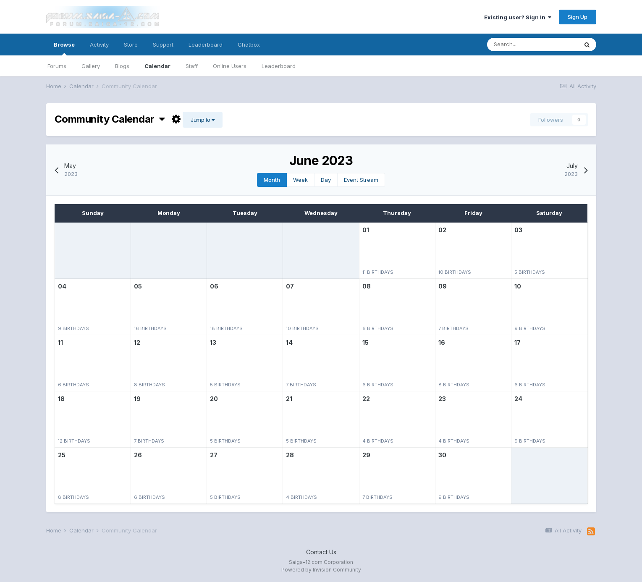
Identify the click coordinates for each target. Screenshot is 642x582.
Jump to (203, 119)
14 (289, 342)
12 (137, 342)
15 (365, 342)
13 (213, 342)
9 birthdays (73, 328)
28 (290, 455)
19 (137, 398)
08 (366, 286)
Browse (64, 48)
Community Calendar (110, 119)
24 (518, 398)
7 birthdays (453, 328)
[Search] (532, 44)
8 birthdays (149, 385)
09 (442, 286)
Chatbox (249, 44)
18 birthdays (226, 328)
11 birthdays (377, 272)
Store (131, 44)
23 (442, 398)
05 (138, 286)
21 (289, 398)
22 (366, 398)
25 (62, 455)
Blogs (122, 66)
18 (61, 398)
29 (366, 455)
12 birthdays (74, 441)
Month (272, 179)
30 (442, 455)
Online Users (229, 66)
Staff (192, 66)
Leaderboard (279, 66)
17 (517, 342)
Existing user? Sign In (517, 17)
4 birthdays (377, 441)
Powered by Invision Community (321, 569)
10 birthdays (454, 272)
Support (163, 44)
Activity (99, 44)
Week (300, 179)
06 (214, 286)
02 (442, 229)
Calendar (157, 66)
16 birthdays (150, 328)
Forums (56, 66)
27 (213, 455)
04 (62, 286)
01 (365, 229)
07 (290, 286)
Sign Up (577, 16)
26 (138, 455)
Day (326, 179)
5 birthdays (529, 272)
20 (214, 398)
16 (441, 342)
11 (60, 342)
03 (518, 229)
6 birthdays (377, 328)
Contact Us (321, 552)
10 (517, 286)
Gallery (90, 66)
